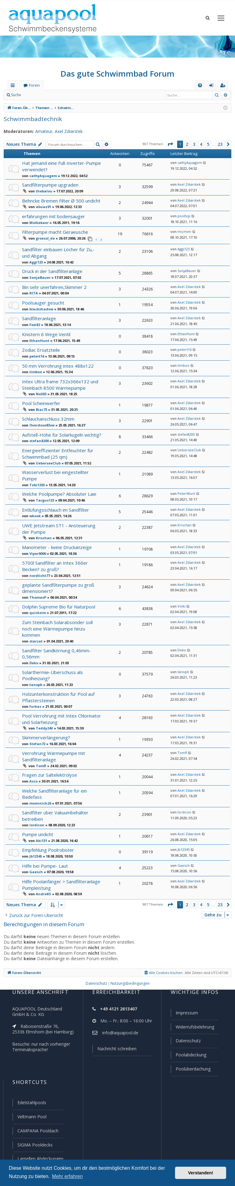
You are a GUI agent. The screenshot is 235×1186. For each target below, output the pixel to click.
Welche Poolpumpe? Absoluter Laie (58, 485)
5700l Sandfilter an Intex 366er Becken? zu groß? (53, 556)
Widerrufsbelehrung (192, 1029)
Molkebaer (37, 222)
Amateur (40, 131)
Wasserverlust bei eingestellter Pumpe (61, 469)
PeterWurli (184, 485)
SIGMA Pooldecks (34, 1145)
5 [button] (207, 144)
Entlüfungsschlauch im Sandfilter (55, 500)
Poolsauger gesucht (42, 301)
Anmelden (38, 95)
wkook (34, 507)
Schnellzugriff (13, 86)
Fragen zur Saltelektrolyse (48, 760)
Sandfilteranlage (38, 317)
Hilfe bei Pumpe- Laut (44, 849)
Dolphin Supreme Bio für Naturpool (57, 595)
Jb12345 (35, 840)
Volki (180, 595)
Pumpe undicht (37, 818)
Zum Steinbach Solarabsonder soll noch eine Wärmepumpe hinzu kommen (57, 617)
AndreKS (42, 878)
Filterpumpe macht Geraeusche (54, 231)
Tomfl (39, 751)
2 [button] (186, 144)
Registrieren (66, 95)
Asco (33, 766)
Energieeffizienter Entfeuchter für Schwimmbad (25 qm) (55, 451)
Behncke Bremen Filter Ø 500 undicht (60, 200)
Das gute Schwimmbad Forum (118, 73)
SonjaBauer (38, 276)
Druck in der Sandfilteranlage (51, 269)
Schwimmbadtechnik (30, 119)
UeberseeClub (46, 460)
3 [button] (193, 144)
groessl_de (44, 237)
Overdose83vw (41, 423)
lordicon (35, 809)
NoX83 (40, 392)
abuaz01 (42, 206)
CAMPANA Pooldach (37, 1131)
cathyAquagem (41, 175)
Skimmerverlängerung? (45, 723)
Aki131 (40, 824)
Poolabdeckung (188, 1056)
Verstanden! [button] (200, 1172)
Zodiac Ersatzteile (40, 348)
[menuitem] (200, 85)
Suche (16, 95)
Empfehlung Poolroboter (47, 834)
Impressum (184, 1015)
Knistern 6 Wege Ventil (45, 332)
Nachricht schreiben (115, 1051)
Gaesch (35, 856)
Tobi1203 (36, 475)
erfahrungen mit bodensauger (52, 215)
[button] (169, 144)
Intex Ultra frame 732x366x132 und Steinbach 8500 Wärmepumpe (58, 382)
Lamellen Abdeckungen (39, 1158)
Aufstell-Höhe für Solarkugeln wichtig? (60, 432)
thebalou (42, 190)
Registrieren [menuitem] (224, 86)
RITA (33, 291)
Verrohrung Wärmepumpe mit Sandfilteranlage (52, 742)
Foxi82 (34, 323)
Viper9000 (37, 544)
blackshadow (39, 307)
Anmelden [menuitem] (212, 86)
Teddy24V (43, 714)
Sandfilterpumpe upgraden (49, 184)
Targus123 (43, 491)
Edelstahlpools (31, 1103)
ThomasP (36, 587)
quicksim (36, 602)
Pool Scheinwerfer (40, 401)
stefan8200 (38, 439)
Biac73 (40, 407)
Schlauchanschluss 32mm (48, 416)
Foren (34, 85)
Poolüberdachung (190, 1070)
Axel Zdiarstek (64, 131)
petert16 (35, 354)
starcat (34, 629)
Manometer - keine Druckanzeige (56, 537)
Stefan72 (36, 729)
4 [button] (201, 144)
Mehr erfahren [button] (67, 1176)
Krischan (42, 529)
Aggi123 (35, 261)
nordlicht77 (38, 565)
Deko (33, 651)
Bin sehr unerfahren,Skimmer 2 (54, 285)
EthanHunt (37, 339)
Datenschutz (185, 1042)
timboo (34, 370)
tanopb (34, 672)
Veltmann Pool (31, 1117)
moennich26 (39, 788)
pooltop (182, 215)
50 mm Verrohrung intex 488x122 (56, 364)
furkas (34, 693)
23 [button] (220, 144)
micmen (183, 231)
